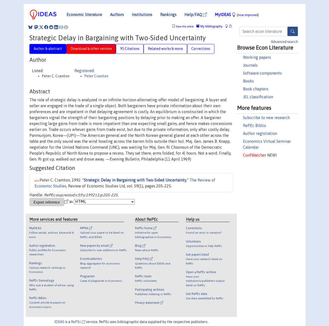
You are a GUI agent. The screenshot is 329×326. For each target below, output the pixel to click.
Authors (117, 14)
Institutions (142, 14)
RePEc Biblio (254, 125)
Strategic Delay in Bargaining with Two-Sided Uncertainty (135, 180)
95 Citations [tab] (129, 49)
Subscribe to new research (266, 117)
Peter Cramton (96, 76)
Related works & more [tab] (165, 49)
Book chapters (255, 89)
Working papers (257, 57)
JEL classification (258, 97)
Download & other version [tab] (91, 49)
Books (248, 81)
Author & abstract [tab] (48, 49)
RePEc (78, 322)
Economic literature (84, 14)
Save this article (185, 26)
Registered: (84, 70)
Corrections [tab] (200, 49)
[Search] (292, 31)
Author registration (260, 133)
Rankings (168, 14)
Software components (262, 73)
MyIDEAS (237, 14)
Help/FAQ (195, 14)
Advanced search (284, 42)
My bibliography (209, 26)
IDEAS (59, 322)
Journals (250, 65)
